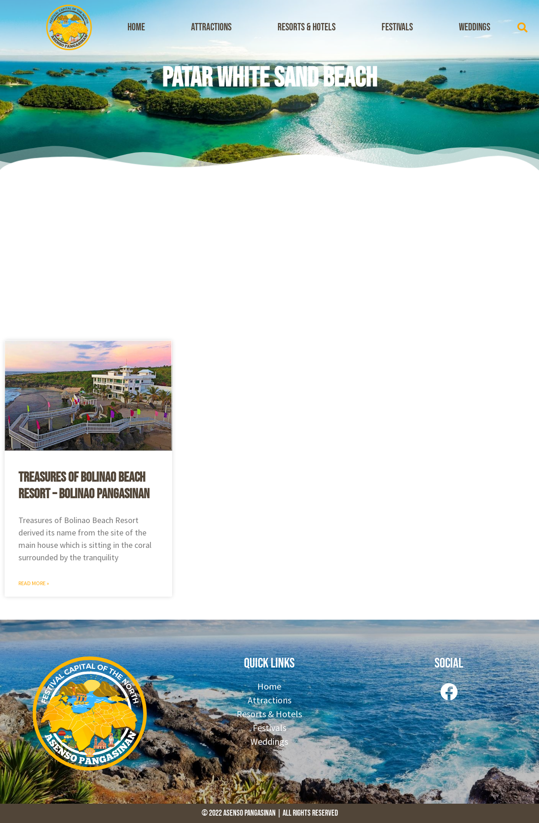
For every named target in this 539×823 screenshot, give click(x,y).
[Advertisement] (269, 253)
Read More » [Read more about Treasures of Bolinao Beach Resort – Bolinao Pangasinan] (33, 583)
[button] (522, 27)
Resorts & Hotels (307, 27)
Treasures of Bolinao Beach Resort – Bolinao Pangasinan (84, 485)
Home (136, 27)
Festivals (397, 27)
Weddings (474, 27)
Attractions (211, 27)
